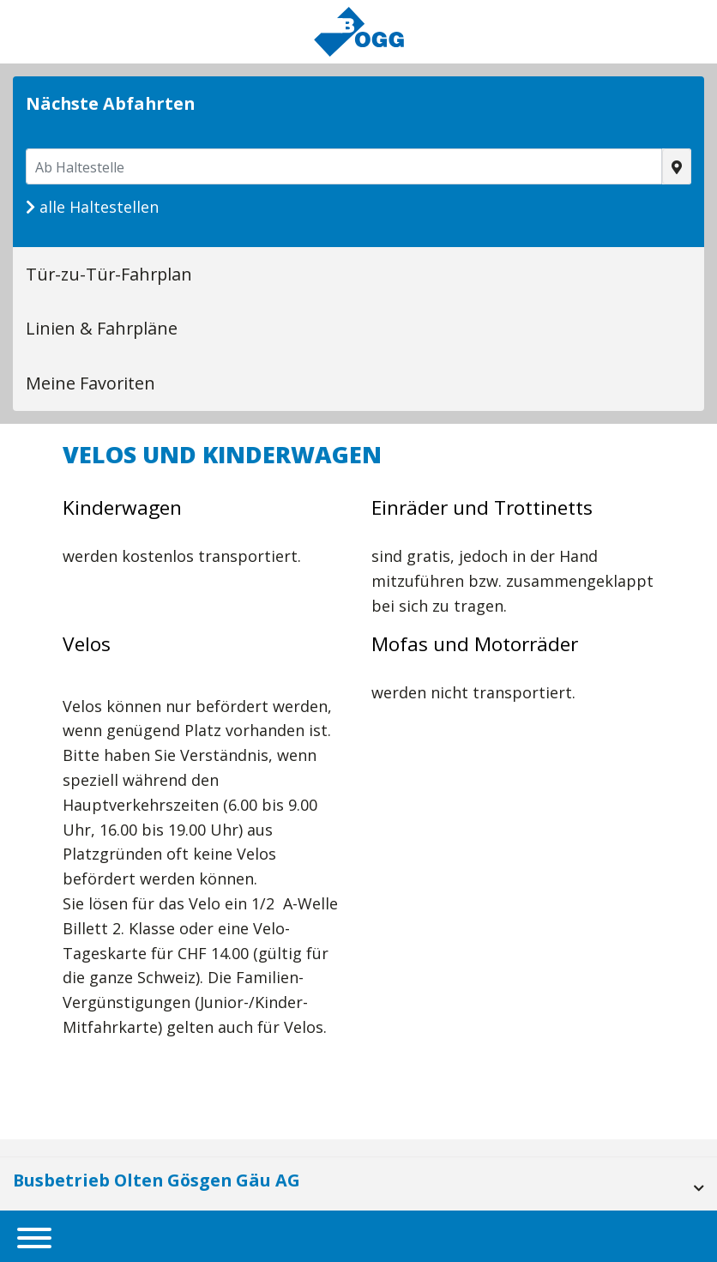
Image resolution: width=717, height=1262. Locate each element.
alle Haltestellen (92, 206)
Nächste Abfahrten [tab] (110, 103)
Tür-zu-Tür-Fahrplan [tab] (109, 274)
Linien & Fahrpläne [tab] (102, 328)
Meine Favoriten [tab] (90, 383)
